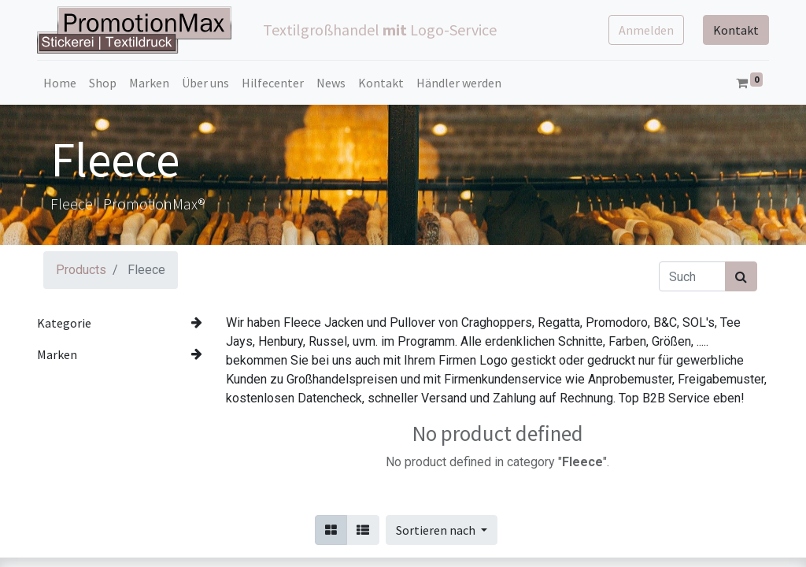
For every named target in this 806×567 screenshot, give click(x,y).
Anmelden (646, 30)
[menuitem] (60, 82)
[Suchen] (741, 276)
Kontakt (736, 30)
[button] (441, 530)
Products (81, 269)
